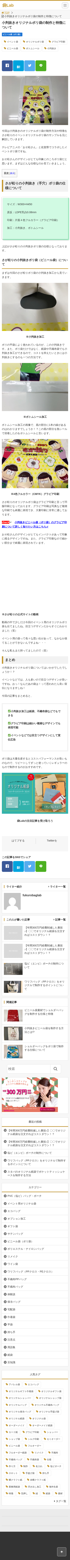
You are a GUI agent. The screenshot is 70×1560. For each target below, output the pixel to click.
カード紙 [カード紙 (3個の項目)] (13, 1432)
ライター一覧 (58, 886)
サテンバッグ (15, 1233)
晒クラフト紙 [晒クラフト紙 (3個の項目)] (15, 1480)
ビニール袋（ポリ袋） (12, 34)
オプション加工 (16, 1218)
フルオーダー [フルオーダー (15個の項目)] (34, 1445)
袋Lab (8, 5)
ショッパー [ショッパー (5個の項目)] (52, 1432)
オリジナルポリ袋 (35, 41)
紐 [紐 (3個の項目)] (37, 1493)
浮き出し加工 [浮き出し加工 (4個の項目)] (34, 1486)
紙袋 (10, 1354)
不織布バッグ (15, 1286)
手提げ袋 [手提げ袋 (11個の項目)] (30, 1473)
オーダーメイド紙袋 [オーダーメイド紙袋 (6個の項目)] (42, 1425)
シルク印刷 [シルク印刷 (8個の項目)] (33, 1439)
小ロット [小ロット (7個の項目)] (13, 1473)
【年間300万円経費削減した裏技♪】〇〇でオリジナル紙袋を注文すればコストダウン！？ (36, 1132)
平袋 (10, 1324)
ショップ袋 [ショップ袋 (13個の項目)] (14, 1439)
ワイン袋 (12, 1263)
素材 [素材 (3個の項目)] (60, 1493)
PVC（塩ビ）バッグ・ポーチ (24, 1195)
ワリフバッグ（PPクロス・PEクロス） (30, 1271)
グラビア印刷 (58, 41)
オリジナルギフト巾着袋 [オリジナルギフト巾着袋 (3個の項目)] (21, 1391)
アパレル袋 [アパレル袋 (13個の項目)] (14, 1384)
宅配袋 (11, 1309)
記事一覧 (60, 919)
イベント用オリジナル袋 (21, 1203)
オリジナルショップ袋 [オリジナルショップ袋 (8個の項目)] (50, 1398)
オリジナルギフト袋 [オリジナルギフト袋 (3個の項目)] (51, 1391)
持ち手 (11, 1332)
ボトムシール (32, 48)
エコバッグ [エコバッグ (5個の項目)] (33, 1384)
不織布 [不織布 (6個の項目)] (54, 1452)
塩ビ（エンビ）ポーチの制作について (29, 1152)
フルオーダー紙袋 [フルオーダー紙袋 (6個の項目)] (18, 1452)
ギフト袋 (12, 1226)
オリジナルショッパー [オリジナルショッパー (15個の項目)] (20, 1398)
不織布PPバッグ (17, 1279)
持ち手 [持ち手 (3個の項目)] (45, 1473)
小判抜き (51, 48)
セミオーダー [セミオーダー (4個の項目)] (53, 1439)
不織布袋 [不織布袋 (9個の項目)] (34, 1459)
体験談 (11, 1294)
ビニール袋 (12, 48)
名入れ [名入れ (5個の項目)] (39, 1466)
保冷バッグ (14, 1301)
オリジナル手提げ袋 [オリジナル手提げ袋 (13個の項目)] (49, 1411)
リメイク (12, 1256)
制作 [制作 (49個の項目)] (25, 1466)
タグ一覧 (61, 1501)
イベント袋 (12, 41)
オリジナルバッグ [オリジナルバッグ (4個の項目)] (18, 1405)
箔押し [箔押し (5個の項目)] (24, 1493)
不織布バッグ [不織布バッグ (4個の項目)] (15, 1459)
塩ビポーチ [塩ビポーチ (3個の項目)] (55, 1466)
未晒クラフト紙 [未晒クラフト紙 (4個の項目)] (38, 1480)
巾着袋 (11, 1317)
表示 (12, 173)
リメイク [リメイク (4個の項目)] (39, 1452)
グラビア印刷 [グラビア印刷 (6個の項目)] (32, 1432)
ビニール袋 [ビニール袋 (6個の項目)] (14, 1445)
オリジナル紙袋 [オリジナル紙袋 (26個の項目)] (16, 1418)
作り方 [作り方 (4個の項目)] (12, 1466)
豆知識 (11, 1362)
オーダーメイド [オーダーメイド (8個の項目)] (16, 1425)
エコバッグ (14, 1211)
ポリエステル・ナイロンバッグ (25, 1248)
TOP (5, 12)
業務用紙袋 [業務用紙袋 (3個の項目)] (14, 1486)
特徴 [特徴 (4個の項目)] (11, 1493)
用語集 (11, 1347)
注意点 (11, 1339)
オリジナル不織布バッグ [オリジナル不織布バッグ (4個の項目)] (47, 1405)
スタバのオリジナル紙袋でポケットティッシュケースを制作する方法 (36, 1173)
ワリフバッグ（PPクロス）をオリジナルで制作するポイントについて (36, 1162)
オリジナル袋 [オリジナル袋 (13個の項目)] (39, 1418)
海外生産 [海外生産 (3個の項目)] (53, 1486)
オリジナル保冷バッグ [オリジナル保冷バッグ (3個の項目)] (20, 1411)
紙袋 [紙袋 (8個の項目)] (48, 1493)
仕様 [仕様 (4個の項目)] (49, 1459)
